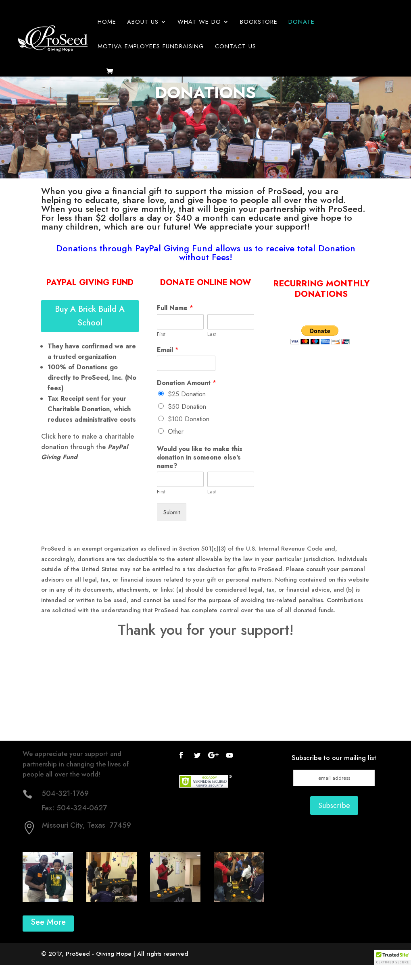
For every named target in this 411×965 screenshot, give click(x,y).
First (161, 334)
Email (168, 350)
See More (48, 922)
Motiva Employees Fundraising (151, 47)
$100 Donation (188, 419)
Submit (171, 512)
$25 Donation (187, 394)
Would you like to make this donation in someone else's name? (199, 457)
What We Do (199, 22)
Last (211, 334)
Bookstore (258, 22)
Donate (301, 22)
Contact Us (235, 47)
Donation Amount (186, 383)
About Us (143, 22)
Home (107, 22)
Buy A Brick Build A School (90, 316)
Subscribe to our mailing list (334, 757)
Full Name (175, 308)
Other (176, 431)
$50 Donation (187, 406)
